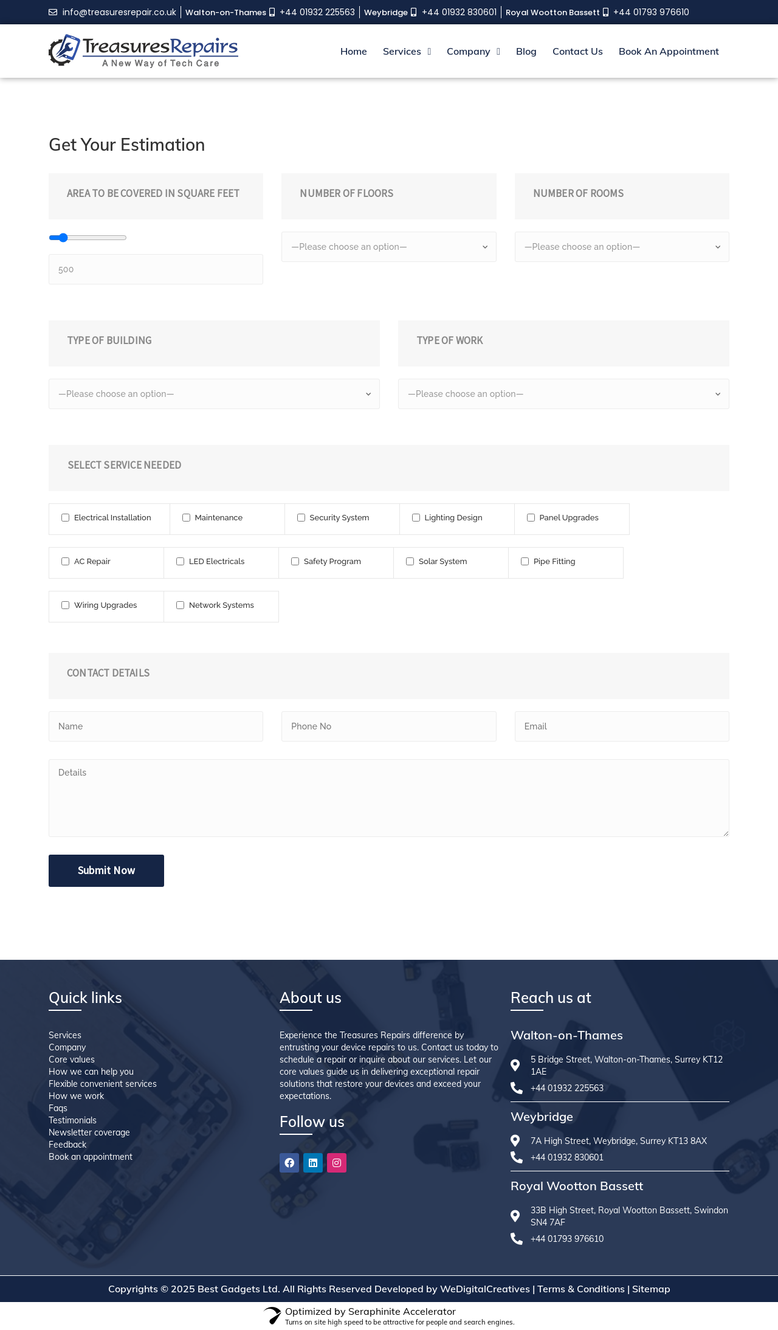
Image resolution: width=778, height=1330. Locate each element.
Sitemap (651, 1289)
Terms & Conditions (581, 1289)
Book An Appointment (669, 51)
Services (407, 51)
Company (473, 51)
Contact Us (578, 51)
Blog (526, 51)
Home (353, 51)
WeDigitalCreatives (485, 1289)
